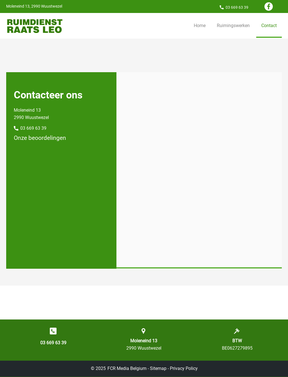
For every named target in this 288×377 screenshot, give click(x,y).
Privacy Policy (184, 368)
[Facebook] (268, 6)
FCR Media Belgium (127, 368)
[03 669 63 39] (233, 7)
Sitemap (158, 368)
